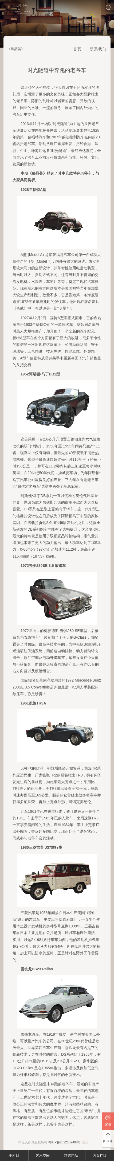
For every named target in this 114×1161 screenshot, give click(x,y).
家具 (85, 1142)
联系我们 (98, 49)
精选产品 (71, 1156)
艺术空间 (43, 1156)
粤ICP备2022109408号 (64, 1142)
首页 (77, 49)
